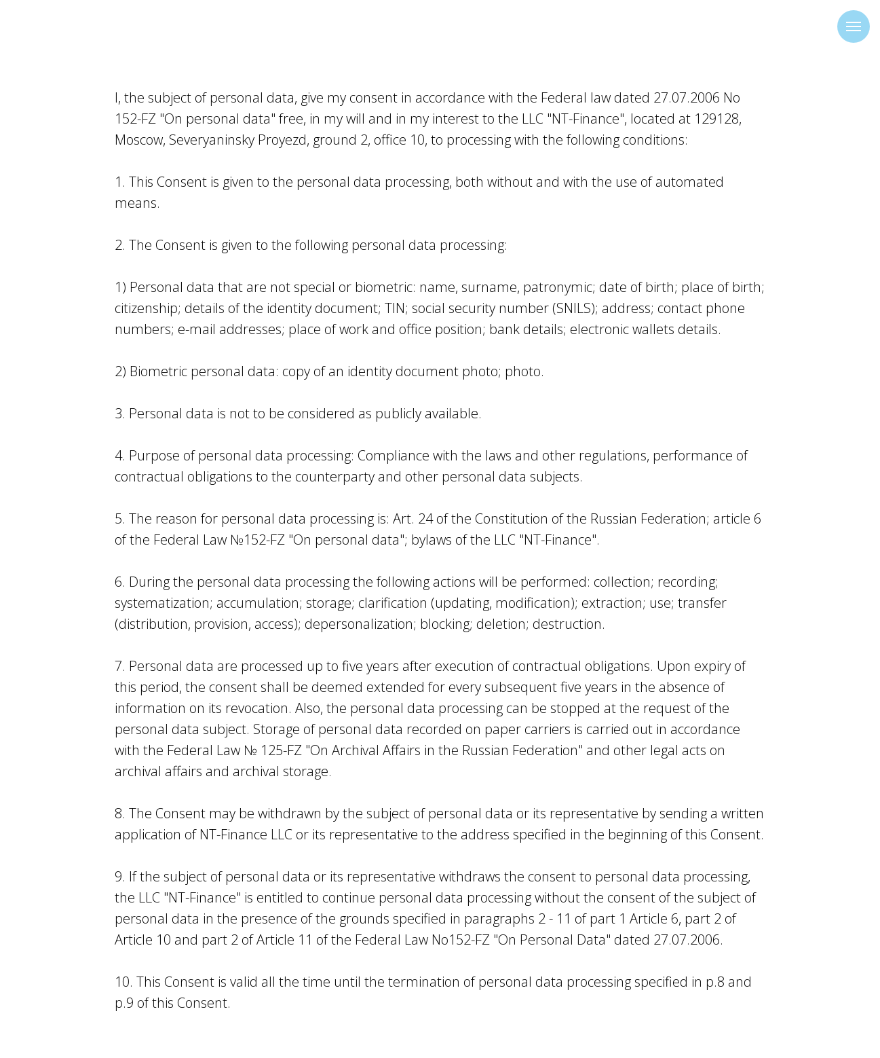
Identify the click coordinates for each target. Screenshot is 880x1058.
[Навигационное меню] (853, 26)
